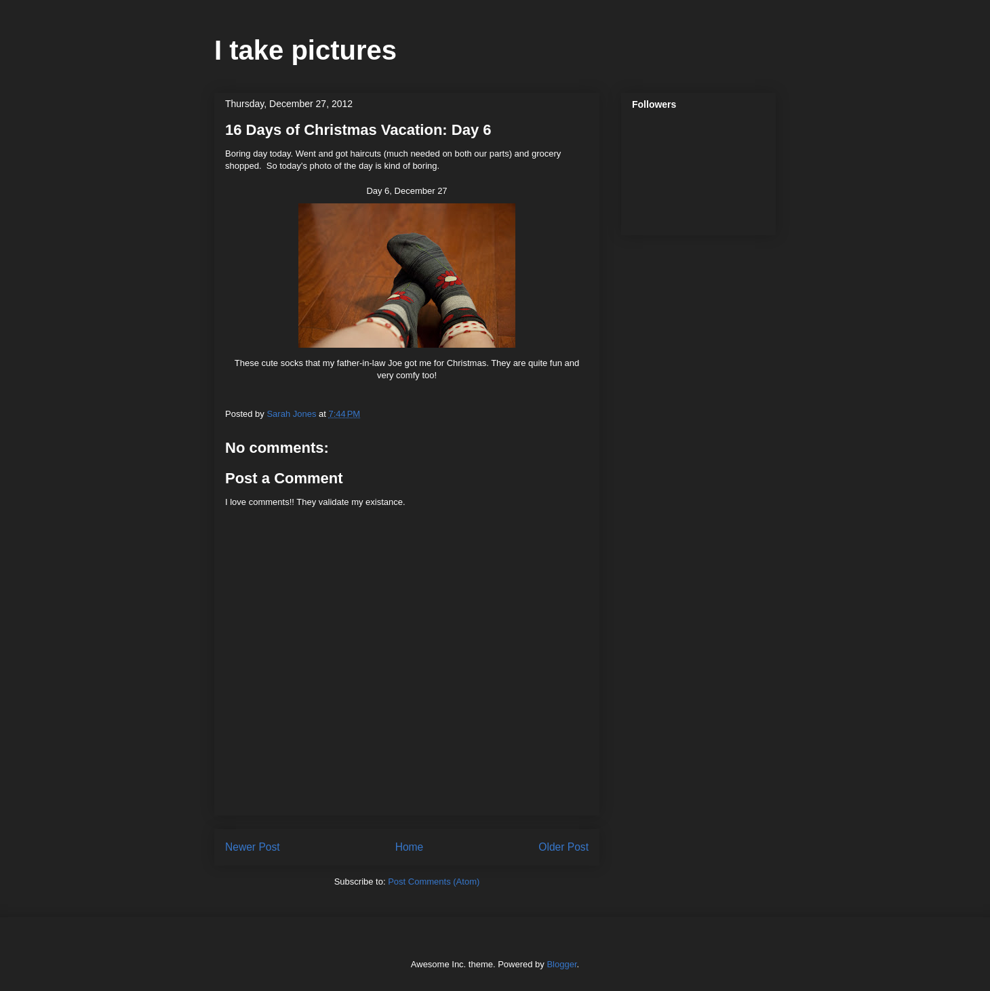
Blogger (561, 964)
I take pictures (305, 50)
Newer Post (252, 847)
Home (409, 847)
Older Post (563, 847)
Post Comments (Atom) (433, 881)
